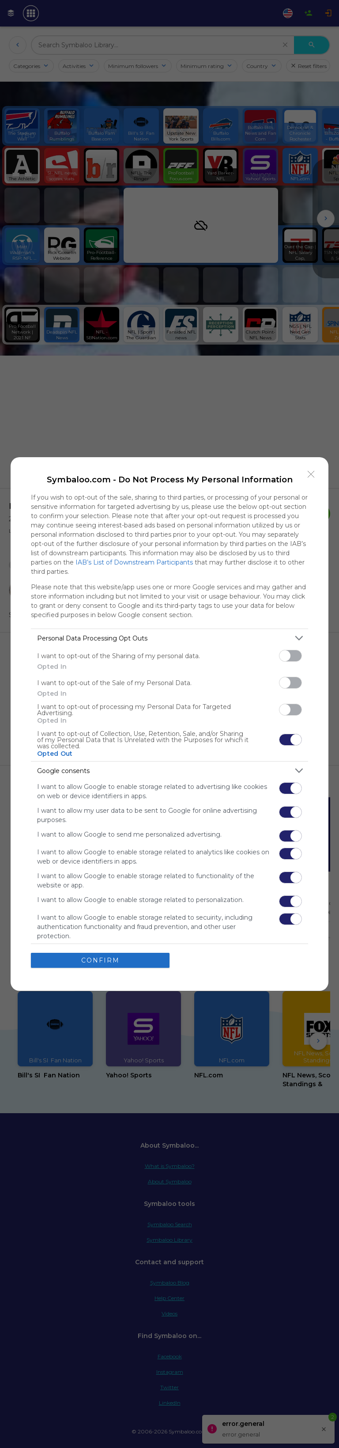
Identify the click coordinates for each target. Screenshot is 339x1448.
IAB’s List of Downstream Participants (134, 562)
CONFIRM (100, 960)
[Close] (311, 474)
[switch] (290, 656)
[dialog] (169, 724)
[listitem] (169, 638)
